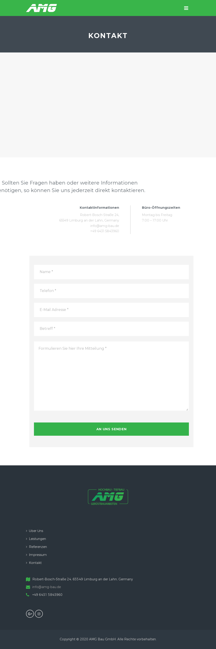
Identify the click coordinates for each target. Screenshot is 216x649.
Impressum (38, 555)
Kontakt (35, 563)
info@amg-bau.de (46, 587)
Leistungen (37, 539)
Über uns (36, 531)
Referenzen (38, 547)
